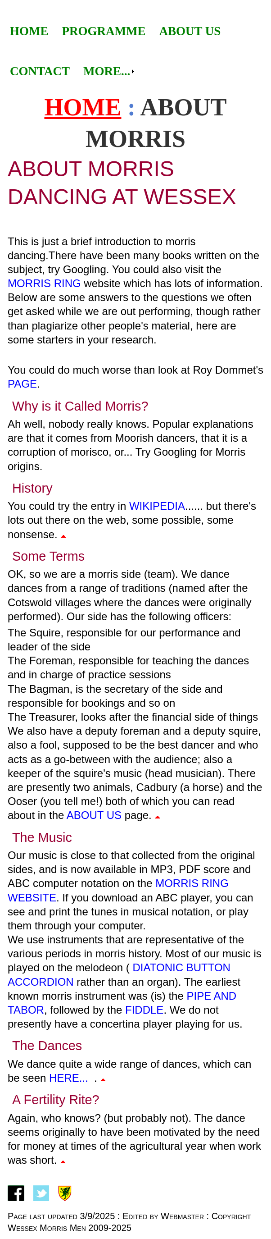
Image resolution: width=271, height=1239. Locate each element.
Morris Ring (44, 283)
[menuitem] (29, 31)
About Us (190, 31)
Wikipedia (157, 506)
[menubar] (135, 51)
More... (106, 71)
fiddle (144, 1010)
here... (68, 1078)
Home (29, 31)
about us (94, 815)
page (22, 384)
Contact (40, 71)
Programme (104, 31)
